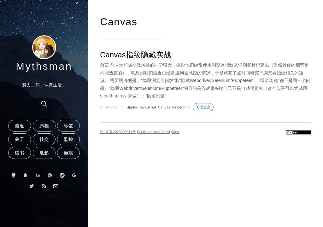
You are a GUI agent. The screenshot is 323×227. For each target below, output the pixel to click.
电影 (44, 152)
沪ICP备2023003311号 (118, 132)
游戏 (68, 152)
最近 (19, 125)
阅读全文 (203, 107)
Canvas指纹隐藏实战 (135, 54)
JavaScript (147, 107)
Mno (175, 132)
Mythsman (44, 66)
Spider (131, 107)
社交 (44, 139)
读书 (19, 152)
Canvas (164, 107)
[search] (44, 104)
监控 (68, 139)
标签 (68, 125)
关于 (19, 139)
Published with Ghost (153, 132)
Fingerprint (181, 107)
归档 (44, 125)
